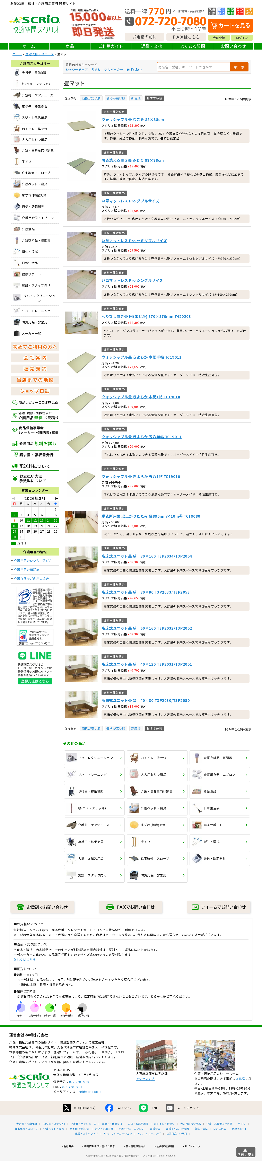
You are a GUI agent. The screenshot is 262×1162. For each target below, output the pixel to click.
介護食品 (155, 1141)
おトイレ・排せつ (164, 1136)
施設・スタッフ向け (86, 1146)
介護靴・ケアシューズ (83, 1136)
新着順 (136, 98)
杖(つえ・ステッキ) (54, 1136)
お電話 (240, 1091)
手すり (242, 1136)
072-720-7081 (72, 1100)
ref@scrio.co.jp (90, 1104)
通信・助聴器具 (104, 1141)
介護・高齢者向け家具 (219, 1136)
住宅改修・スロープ (39, 54)
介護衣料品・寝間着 (177, 1141)
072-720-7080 (79, 1095)
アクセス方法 (145, 1092)
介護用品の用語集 (27, 569)
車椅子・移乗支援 (112, 1136)
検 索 (239, 66)
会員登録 (219, 38)
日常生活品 (219, 1141)
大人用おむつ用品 (190, 1136)
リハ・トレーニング (149, 1146)
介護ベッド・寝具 (53, 1141)
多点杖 (96, 69)
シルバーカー (113, 69)
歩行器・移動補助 (26, 1136)
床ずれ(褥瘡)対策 (79, 1141)
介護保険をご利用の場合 (31, 578)
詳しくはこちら (25, 959)
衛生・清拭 (201, 1141)
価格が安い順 (91, 98)
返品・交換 (151, 46)
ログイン (242, 38)
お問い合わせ (233, 46)
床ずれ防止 (134, 69)
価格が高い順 (115, 98)
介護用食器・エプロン (131, 1141)
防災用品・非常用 (176, 1146)
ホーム (29, 46)
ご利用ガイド (110, 46)
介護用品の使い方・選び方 (33, 560)
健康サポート (239, 1141)
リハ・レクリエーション (118, 1146)
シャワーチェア (77, 69)
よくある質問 (192, 46)
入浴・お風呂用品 (138, 1136)
